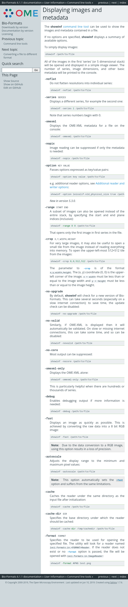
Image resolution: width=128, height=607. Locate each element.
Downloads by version (15, 27)
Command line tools (79, 2)
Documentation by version (17, 30)
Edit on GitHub (12, 87)
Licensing (7, 34)
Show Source (11, 81)
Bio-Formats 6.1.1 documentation (22, 2)
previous (103, 2)
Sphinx (113, 590)
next (114, 2)
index (123, 2)
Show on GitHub (13, 84)
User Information (54, 2)
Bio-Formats (12, 23)
